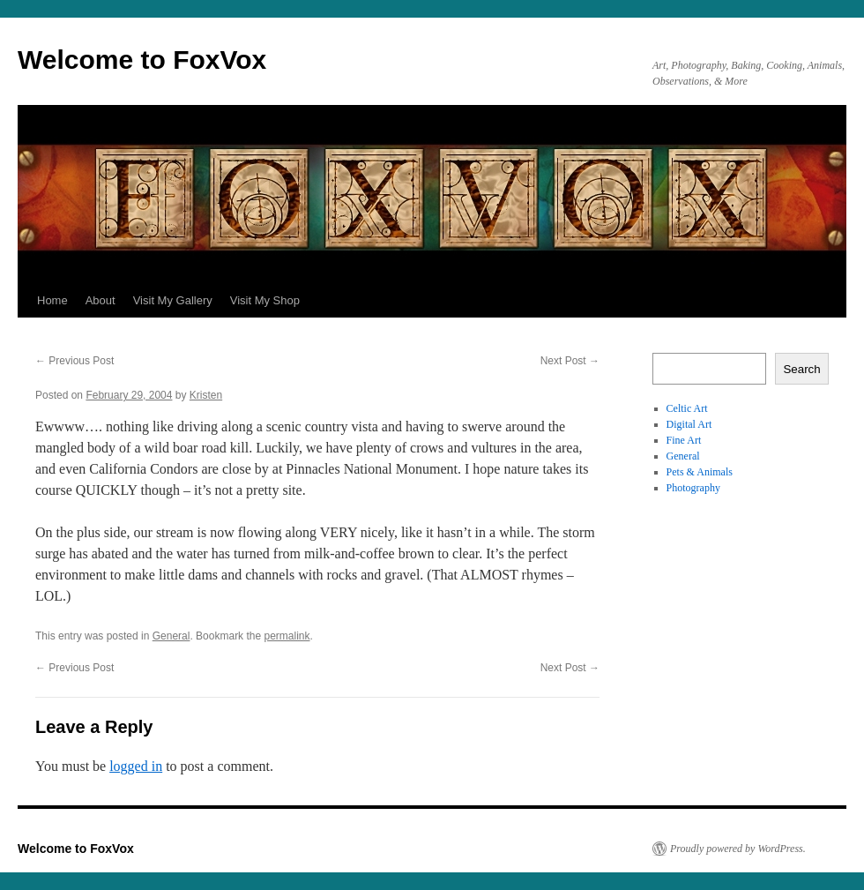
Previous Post (74, 361)
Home (52, 300)
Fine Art (684, 440)
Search (801, 369)
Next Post (570, 361)
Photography (693, 488)
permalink (286, 636)
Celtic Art (687, 408)
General (171, 636)
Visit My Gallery (172, 300)
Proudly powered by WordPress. (738, 848)
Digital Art (689, 424)
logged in (135, 766)
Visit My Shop (265, 300)
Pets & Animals (700, 472)
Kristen (206, 395)
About (100, 300)
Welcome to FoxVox (142, 59)
